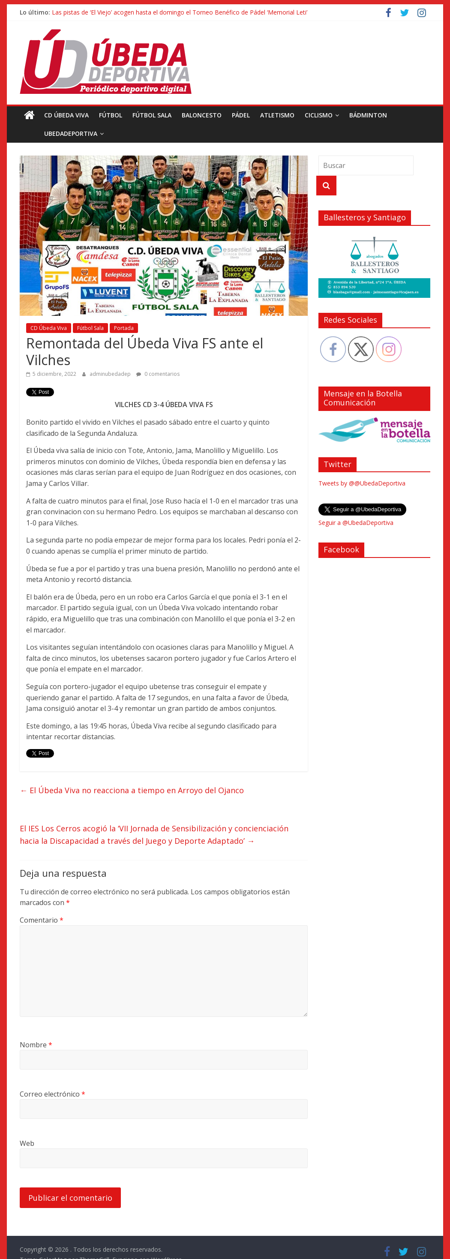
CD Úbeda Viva (66, 115)
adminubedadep (111, 374)
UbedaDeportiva (51, 133)
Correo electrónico (52, 1094)
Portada (124, 328)
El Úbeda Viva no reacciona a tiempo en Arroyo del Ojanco (132, 790)
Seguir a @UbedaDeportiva (355, 523)
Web (27, 1143)
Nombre (36, 1044)
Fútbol (110, 115)
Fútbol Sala (151, 115)
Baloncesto (202, 115)
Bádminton (368, 115)
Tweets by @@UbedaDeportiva (361, 483)
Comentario (41, 920)
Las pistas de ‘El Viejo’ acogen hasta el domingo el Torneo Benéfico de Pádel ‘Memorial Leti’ (179, 12)
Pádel (241, 115)
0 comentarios (158, 374)
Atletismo (277, 115)
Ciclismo (319, 115)
